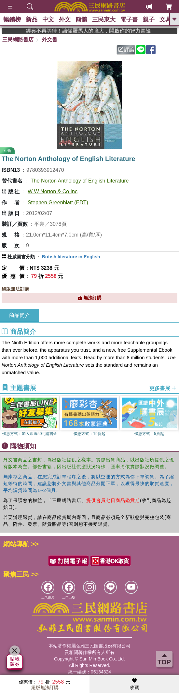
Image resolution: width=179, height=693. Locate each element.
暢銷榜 (12, 19)
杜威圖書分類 (21, 256)
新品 (31, 19)
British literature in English (71, 256)
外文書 (49, 39)
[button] (174, 417)
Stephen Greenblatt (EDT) (58, 202)
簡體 (81, 19)
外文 (65, 19)
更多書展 (163, 388)
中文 (48, 19)
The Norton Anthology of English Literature (80, 180)
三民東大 (104, 19)
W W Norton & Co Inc (52, 191)
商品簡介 (19, 315)
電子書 (129, 19)
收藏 (134, 684)
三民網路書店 (18, 39)
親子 (149, 19)
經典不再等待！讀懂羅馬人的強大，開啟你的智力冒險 (97, 31)
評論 (126, 49)
